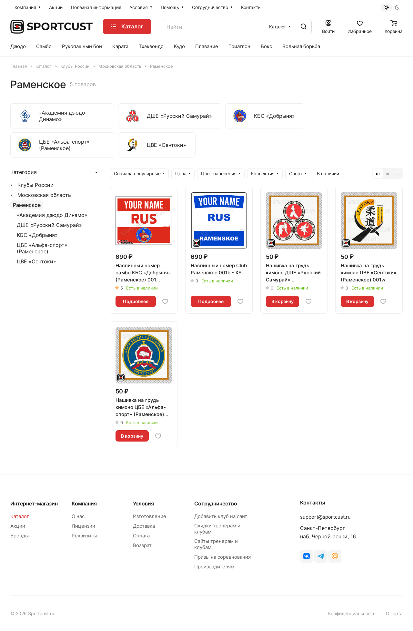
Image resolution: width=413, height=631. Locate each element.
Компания (84, 503)
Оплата (141, 536)
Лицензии (83, 526)
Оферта (394, 613)
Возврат (142, 545)
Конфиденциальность (352, 613)
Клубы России (35, 185)
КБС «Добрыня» (37, 235)
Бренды (19, 536)
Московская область (44, 195)
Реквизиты (84, 536)
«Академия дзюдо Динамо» (52, 215)
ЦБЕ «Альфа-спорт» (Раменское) (42, 248)
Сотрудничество (215, 503)
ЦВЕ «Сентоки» (36, 261)
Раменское (27, 205)
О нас (78, 516)
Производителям (214, 567)
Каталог (19, 516)
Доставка (144, 526)
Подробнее (135, 301)
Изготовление (149, 516)
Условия (143, 503)
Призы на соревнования (222, 557)
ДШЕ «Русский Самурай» (49, 225)
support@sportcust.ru (325, 517)
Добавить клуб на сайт (220, 516)
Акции (17, 526)
